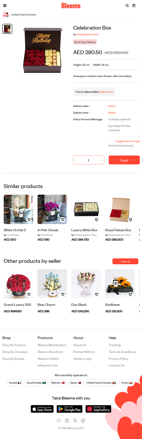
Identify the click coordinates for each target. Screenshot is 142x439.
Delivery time (81, 112)
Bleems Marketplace (52, 344)
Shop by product (14, 344)
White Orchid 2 (15, 229)
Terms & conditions (122, 351)
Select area (106, 91)
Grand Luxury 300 (17, 304)
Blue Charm (46, 304)
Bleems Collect (48, 358)
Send (124, 160)
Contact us (116, 365)
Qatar (75, 382)
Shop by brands (13, 358)
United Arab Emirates (101, 382)
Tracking (115, 344)
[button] (5, 5)
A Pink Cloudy (48, 229)
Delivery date (81, 106)
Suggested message (128, 141)
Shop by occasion (15, 351)
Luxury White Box (84, 229)
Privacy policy (119, 358)
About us (79, 344)
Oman (127, 382)
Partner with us (84, 351)
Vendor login (82, 358)
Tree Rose (11, 234)
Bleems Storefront (50, 351)
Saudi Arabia (36, 382)
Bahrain (58, 382)
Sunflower (112, 304)
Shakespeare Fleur (88, 34)
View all (125, 261)
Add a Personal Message (87, 119)
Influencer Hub (48, 365)
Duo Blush (79, 304)
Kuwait (15, 382)
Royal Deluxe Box (118, 229)
